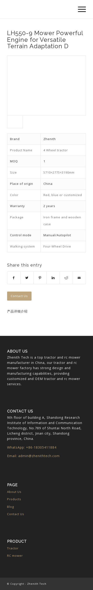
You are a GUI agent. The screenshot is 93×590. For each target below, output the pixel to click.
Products (14, 499)
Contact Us (15, 514)
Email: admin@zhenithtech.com (33, 456)
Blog (10, 507)
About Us (14, 492)
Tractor (13, 548)
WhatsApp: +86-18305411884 (31, 447)
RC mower (15, 555)
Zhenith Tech (36, 583)
